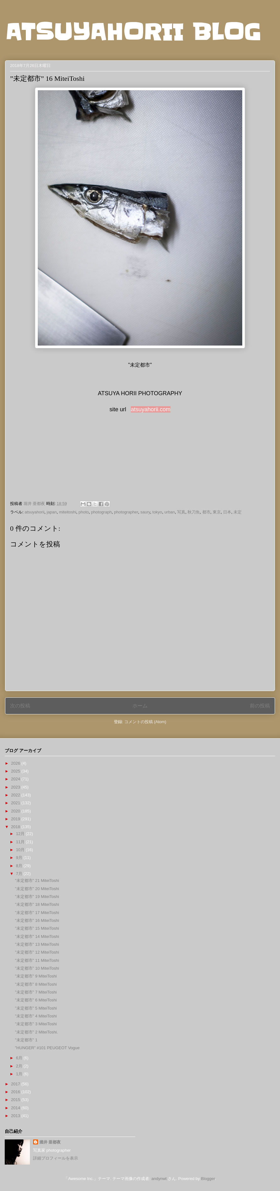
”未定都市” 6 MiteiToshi (36, 1000)
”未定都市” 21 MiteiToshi (37, 880)
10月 (21, 849)
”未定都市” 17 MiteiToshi (37, 912)
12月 (21, 833)
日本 (227, 512)
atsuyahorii (34, 512)
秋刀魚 (194, 512)
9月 (20, 857)
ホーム (140, 705)
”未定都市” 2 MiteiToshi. (36, 1032)
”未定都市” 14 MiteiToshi (37, 936)
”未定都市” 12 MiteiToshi (37, 952)
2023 (16, 787)
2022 (16, 795)
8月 (20, 865)
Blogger (208, 1178)
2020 (16, 811)
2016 (16, 1091)
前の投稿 (260, 705)
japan (52, 512)
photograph (101, 512)
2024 (16, 779)
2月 (20, 1066)
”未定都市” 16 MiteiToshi (37, 920)
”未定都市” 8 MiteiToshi (36, 984)
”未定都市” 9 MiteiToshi (36, 976)
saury (145, 512)
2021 (16, 802)
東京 (217, 512)
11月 (21, 841)
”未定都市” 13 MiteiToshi (37, 944)
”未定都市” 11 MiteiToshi (37, 960)
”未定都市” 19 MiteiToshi (37, 896)
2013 (16, 1115)
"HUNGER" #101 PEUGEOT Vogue (47, 1047)
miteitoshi (67, 512)
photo (84, 512)
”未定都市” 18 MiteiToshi (37, 904)
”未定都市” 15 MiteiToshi (37, 928)
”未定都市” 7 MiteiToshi (36, 992)
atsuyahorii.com (151, 409)
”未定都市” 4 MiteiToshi (36, 1016)
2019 (16, 819)
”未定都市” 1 (26, 1040)
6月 (20, 1057)
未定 (237, 512)
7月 (20, 873)
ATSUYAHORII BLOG (133, 32)
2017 (16, 1084)
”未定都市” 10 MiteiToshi (37, 968)
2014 (16, 1107)
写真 (181, 512)
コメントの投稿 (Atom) (145, 721)
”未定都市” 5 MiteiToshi (36, 1008)
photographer (126, 512)
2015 (16, 1099)
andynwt (158, 1178)
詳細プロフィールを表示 (55, 1158)
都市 (206, 512)
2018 (16, 826)
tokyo (157, 512)
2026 (16, 763)
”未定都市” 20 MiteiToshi (37, 888)
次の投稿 (20, 705)
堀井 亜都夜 (50, 1142)
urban (170, 512)
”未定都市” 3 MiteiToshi (36, 1024)
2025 (16, 771)
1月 (20, 1074)
